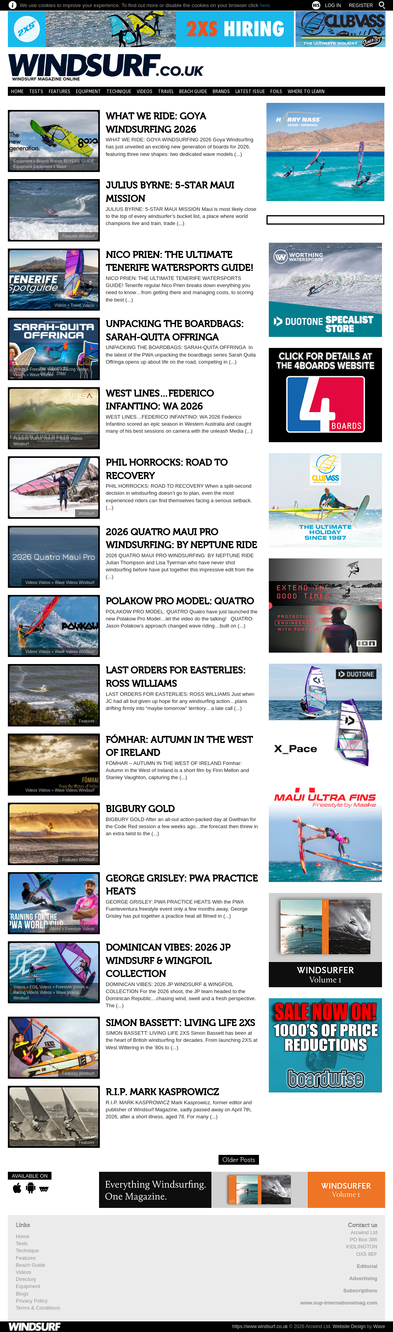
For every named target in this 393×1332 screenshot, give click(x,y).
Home (17, 91)
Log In (333, 5)
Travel (166, 91)
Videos (144, 91)
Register (361, 5)
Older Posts (238, 1160)
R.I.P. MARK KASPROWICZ (162, 1092)
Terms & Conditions (38, 1308)
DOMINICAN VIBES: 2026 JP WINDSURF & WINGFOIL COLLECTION (168, 960)
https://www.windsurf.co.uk (260, 1326)
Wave (61, 167)
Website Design (349, 1326)
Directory (26, 1279)
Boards (43, 161)
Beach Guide (193, 91)
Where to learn (306, 91)
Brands (221, 91)
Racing (70, 369)
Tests (36, 91)
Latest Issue (250, 91)
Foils (276, 91)
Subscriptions (360, 1291)
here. (266, 5)
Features (59, 91)
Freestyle (38, 369)
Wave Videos (41, 375)
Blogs (22, 1294)
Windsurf (86, 236)
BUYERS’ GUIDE (79, 161)
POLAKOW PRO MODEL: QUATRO (180, 601)
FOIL (35, 987)
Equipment (88, 91)
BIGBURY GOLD (140, 809)
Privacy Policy (32, 1301)
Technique (119, 91)
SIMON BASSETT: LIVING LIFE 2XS (180, 1023)
